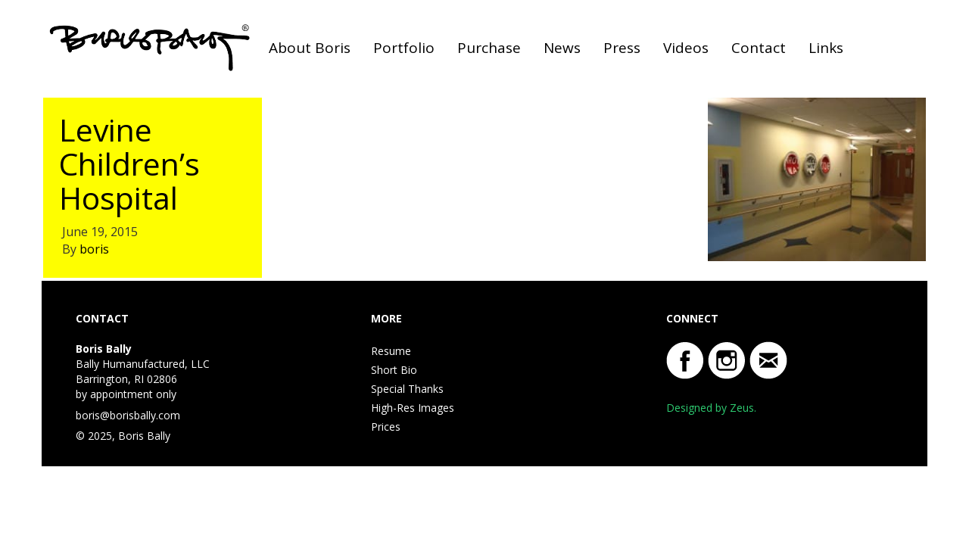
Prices (385, 426)
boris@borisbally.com (128, 415)
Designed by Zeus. (711, 407)
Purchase (489, 48)
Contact (758, 48)
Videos (686, 48)
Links (826, 48)
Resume (391, 351)
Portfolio (404, 48)
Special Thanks (407, 389)
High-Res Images (412, 407)
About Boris (310, 48)
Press (621, 48)
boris (94, 249)
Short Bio (394, 370)
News (562, 48)
